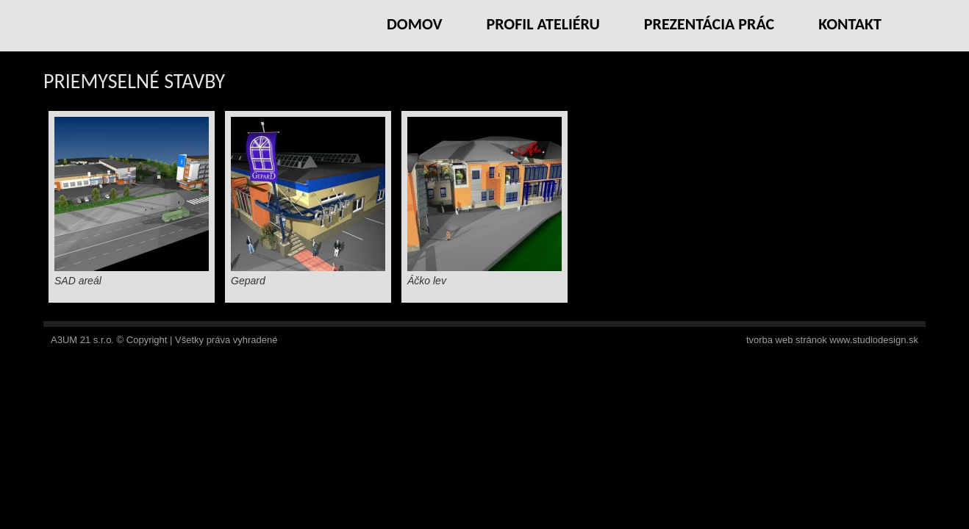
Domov (415, 24)
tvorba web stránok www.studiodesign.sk (832, 339)
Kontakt (850, 24)
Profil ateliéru (542, 24)
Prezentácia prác (709, 24)
